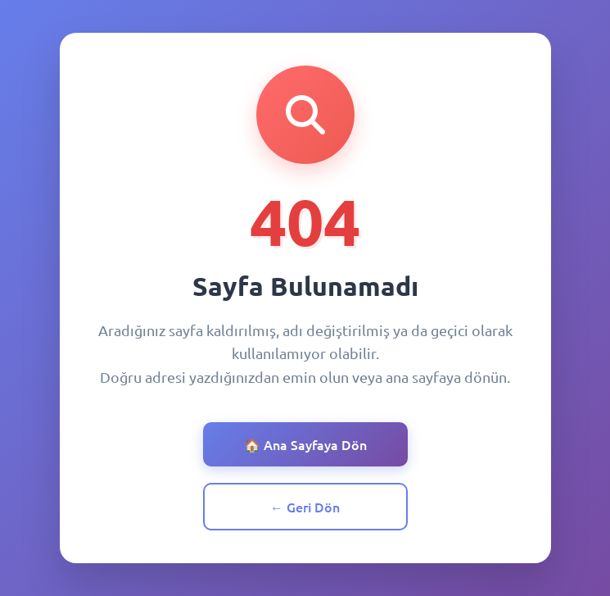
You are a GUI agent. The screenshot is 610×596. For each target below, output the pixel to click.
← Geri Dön (305, 507)
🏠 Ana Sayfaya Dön (305, 444)
